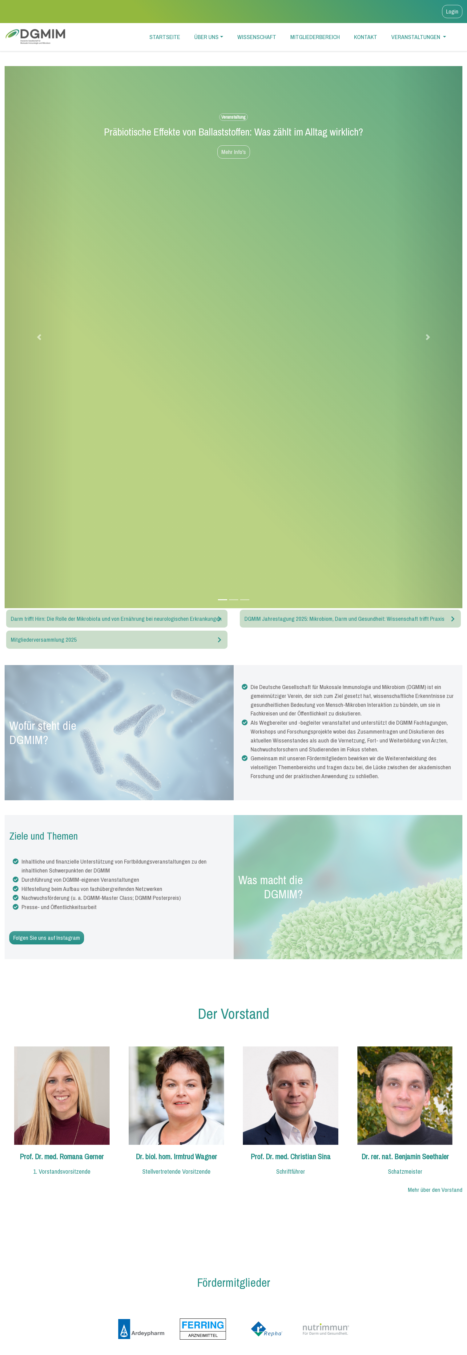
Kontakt (365, 37)
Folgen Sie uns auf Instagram (46, 938)
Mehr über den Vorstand (435, 1190)
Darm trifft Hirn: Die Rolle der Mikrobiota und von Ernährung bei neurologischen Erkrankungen (116, 619)
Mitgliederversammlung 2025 (44, 640)
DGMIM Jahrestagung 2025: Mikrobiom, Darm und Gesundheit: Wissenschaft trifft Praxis (344, 619)
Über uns (206, 37)
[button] (39, 337)
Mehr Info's (233, 152)
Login (452, 11)
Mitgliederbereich (315, 37)
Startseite (164, 37)
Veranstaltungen (416, 37)
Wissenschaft (256, 37)
